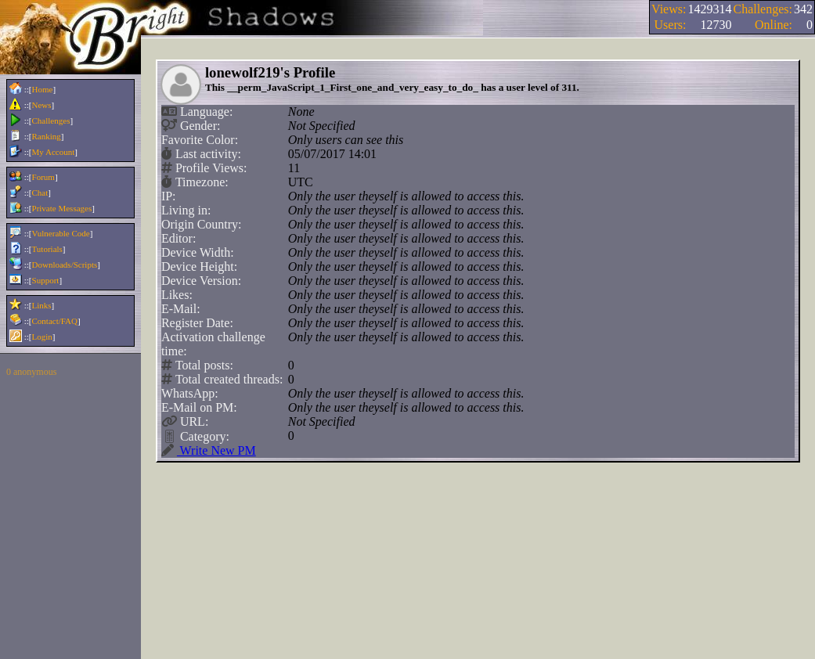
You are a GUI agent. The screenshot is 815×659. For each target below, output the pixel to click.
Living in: (186, 210)
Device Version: (201, 280)
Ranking (46, 136)
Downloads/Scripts (65, 264)
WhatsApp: (189, 393)
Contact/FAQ (55, 321)
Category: (197, 436)
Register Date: (197, 323)
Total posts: (198, 365)
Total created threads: (223, 380)
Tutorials (47, 249)
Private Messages (62, 208)
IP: (168, 196)
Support (46, 280)
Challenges (51, 120)
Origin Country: (201, 224)
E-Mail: (180, 308)
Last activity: (202, 154)
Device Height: (199, 266)
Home (42, 89)
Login (42, 336)
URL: (186, 422)
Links (42, 305)
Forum (43, 177)
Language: (198, 112)
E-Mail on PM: (199, 407)
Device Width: (197, 252)
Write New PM (208, 451)
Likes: (177, 294)
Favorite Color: (199, 139)
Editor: (178, 238)
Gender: (192, 126)
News (42, 105)
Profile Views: (206, 168)
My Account (53, 152)
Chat (40, 192)
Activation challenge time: (213, 344)
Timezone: (196, 182)
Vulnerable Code (61, 233)
